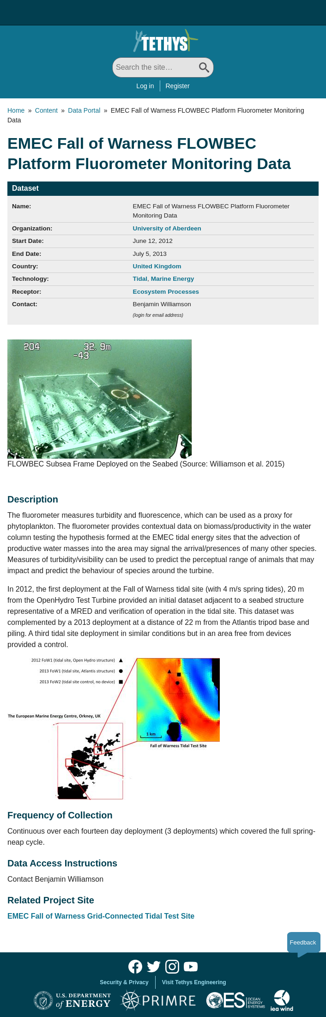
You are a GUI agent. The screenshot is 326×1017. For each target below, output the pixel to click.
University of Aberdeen (167, 228)
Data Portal (84, 110)
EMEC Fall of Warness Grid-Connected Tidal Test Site (100, 916)
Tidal (140, 278)
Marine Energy (172, 278)
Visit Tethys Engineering (194, 982)
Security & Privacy (124, 982)
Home (15, 110)
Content (46, 110)
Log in (145, 86)
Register (178, 86)
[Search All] (163, 67)
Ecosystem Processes (166, 291)
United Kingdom (157, 266)
